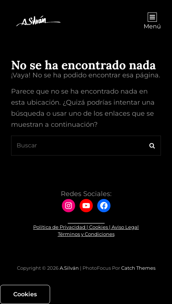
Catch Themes (138, 268)
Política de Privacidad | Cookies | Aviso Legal (86, 227)
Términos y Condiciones (86, 234)
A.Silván (69, 268)
